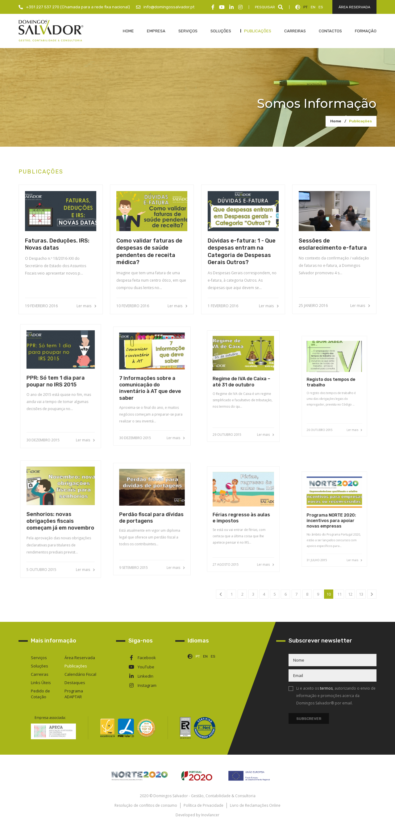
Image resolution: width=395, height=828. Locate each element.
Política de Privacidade (203, 805)
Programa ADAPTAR (73, 694)
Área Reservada (79, 657)
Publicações (360, 121)
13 (361, 594)
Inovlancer (210, 815)
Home (335, 121)
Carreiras (39, 674)
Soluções (39, 666)
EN (313, 7)
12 (350, 594)
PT (305, 7)
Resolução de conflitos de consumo (145, 805)
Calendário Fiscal (80, 674)
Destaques (74, 682)
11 (339, 594)
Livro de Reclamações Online (255, 805)
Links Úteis (41, 682)
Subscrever (308, 718)
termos (326, 688)
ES (320, 7)
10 (328, 594)
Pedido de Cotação (40, 694)
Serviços (39, 657)
